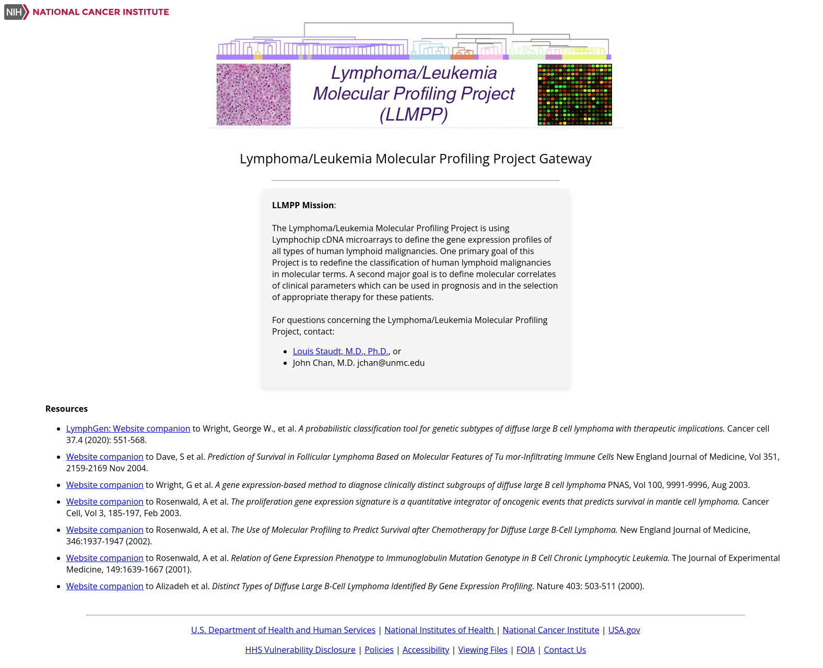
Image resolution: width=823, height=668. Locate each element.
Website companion (105, 456)
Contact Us (565, 649)
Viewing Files (483, 649)
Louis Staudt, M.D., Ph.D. (341, 351)
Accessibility (426, 649)
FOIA (525, 649)
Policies (379, 649)
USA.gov (624, 630)
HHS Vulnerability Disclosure (300, 649)
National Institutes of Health (440, 630)
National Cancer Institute (551, 630)
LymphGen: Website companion (128, 428)
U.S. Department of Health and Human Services (283, 630)
